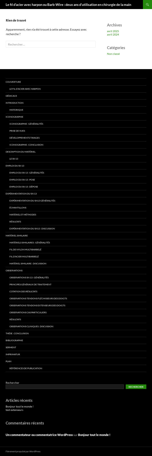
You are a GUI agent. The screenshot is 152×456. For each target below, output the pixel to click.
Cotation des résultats (23, 291)
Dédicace (11, 95)
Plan (8, 361)
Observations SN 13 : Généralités (29, 277)
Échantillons (17, 207)
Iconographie (14, 116)
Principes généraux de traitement (30, 284)
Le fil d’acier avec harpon (25, 88)
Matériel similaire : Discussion (27, 263)
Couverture (13, 81)
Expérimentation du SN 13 (21, 193)
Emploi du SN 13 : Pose (22, 179)
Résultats (15, 221)
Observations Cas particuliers (28, 312)
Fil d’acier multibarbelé (24, 256)
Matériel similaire (17, 235)
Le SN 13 (13, 158)
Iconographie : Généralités (26, 123)
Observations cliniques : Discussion (31, 326)
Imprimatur (13, 354)
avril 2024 (113, 34)
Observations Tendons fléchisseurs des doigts (38, 298)
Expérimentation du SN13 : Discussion (32, 228)
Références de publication (25, 368)
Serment (11, 347)
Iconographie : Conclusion (26, 144)
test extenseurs (14, 409)
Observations (14, 270)
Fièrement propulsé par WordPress (23, 451)
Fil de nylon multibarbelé (25, 249)
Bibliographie (14, 340)
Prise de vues (17, 130)
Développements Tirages (24, 137)
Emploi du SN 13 (15, 165)
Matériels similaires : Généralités (29, 242)
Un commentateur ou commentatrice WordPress (39, 435)
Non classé (113, 53)
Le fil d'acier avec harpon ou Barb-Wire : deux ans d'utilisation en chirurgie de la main (68, 4)
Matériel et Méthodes (22, 214)
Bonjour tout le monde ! (20, 406)
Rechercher (12, 382)
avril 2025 (113, 31)
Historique (16, 109)
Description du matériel (21, 151)
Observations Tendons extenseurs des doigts (37, 305)
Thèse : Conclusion (17, 333)
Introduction (14, 102)
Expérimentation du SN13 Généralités (32, 200)
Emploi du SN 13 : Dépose (23, 186)
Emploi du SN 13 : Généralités (26, 172)
